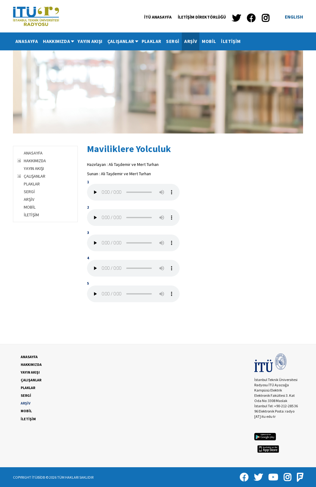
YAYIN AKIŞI (89, 41)
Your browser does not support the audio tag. (133, 192)
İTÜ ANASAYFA (158, 17)
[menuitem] (26, 41)
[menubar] (128, 41)
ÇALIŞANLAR (123, 41)
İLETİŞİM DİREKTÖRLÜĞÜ (202, 17)
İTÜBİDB (38, 477)
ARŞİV (190, 41)
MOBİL (209, 41)
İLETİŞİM (230, 41)
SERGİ (172, 41)
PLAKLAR (151, 41)
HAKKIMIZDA (59, 41)
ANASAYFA (26, 41)
